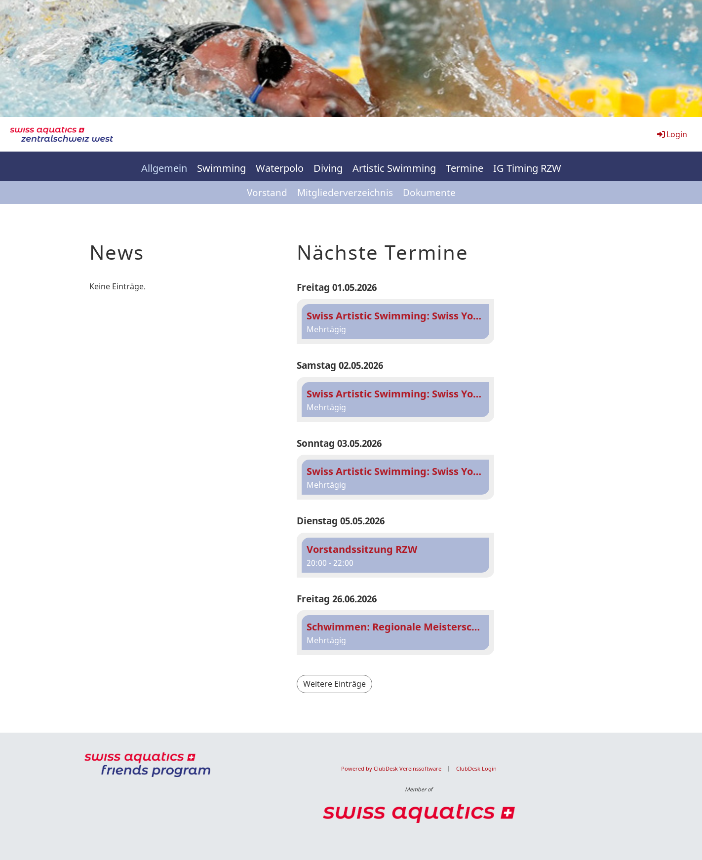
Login (671, 134)
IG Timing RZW (527, 168)
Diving (328, 168)
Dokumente (429, 192)
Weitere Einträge (334, 683)
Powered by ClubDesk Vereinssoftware (391, 768)
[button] (395, 321)
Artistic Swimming (394, 168)
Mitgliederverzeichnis (345, 192)
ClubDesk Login (476, 768)
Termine (464, 168)
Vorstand (267, 192)
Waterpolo (280, 168)
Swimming (221, 168)
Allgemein (164, 168)
